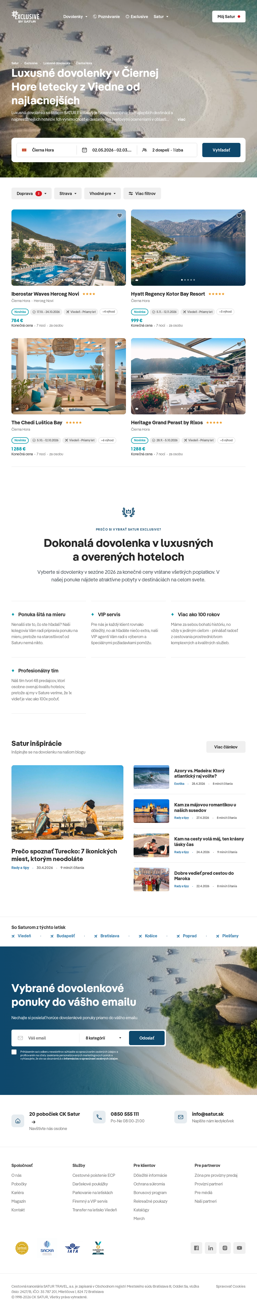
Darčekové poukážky (90, 1183)
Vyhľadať (221, 150)
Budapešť (62, 935)
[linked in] (211, 1248)
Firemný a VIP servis (90, 1201)
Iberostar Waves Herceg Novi (45, 294)
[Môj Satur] (229, 16)
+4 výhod (108, 311)
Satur (161, 16)
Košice (148, 935)
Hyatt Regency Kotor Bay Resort (168, 294)
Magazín (18, 1201)
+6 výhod (107, 440)
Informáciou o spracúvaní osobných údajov (91, 1058)
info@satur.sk (208, 1114)
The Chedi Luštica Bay (37, 422)
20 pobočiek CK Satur (54, 1117)
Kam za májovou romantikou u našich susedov (205, 807)
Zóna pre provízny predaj (216, 1175)
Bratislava (106, 935)
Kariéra (17, 1192)
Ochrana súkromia (149, 1183)
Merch (139, 1218)
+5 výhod (225, 311)
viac (181, 119)
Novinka (20, 312)
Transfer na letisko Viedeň (95, 1209)
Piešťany (227, 935)
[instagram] (225, 1248)
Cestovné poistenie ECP (94, 1175)
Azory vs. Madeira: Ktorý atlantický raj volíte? (199, 773)
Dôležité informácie (150, 1175)
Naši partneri (206, 1201)
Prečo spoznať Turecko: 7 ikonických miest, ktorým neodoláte (64, 855)
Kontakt (18, 1209)
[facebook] (196, 1248)
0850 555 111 (125, 1114)
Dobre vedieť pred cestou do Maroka (204, 876)
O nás (16, 1175)
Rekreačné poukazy (150, 1201)
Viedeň (21, 935)
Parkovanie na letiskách (93, 1192)
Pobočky (19, 1183)
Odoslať (146, 1038)
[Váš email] (45, 1038)
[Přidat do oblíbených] (120, 216)
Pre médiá (203, 1192)
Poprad (187, 935)
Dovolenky (75, 16)
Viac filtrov (142, 193)
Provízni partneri (209, 1183)
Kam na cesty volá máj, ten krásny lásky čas (209, 841)
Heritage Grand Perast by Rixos (167, 422)
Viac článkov (226, 746)
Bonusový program (150, 1192)
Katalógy (141, 1209)
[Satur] (25, 16)
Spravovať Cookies (231, 1286)
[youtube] (239, 1248)
